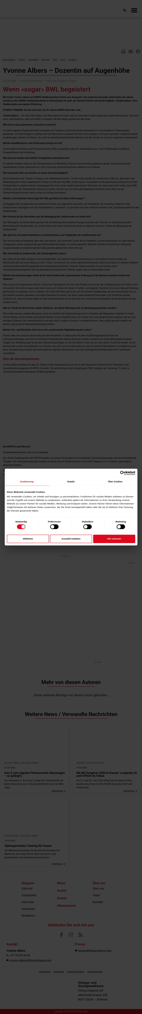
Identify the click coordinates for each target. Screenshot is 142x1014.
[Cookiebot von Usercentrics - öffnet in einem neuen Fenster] (122, 473)
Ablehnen (28, 539)
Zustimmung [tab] (26, 481)
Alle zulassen (114, 539)
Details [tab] (71, 481)
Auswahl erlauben (70, 539)
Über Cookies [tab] (115, 481)
